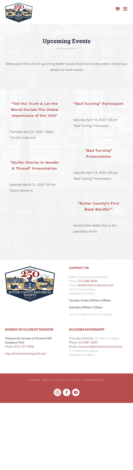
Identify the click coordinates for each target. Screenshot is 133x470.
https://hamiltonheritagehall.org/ (25, 354)
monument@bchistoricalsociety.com (100, 347)
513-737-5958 (24, 347)
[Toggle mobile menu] (125, 8)
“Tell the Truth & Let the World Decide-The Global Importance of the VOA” (34, 110)
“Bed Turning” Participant (99, 104)
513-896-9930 (87, 281)
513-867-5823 (88, 342)
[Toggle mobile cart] (117, 8)
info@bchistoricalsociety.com (95, 285)
